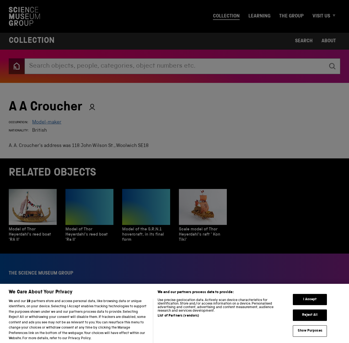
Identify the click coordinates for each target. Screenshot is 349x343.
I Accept (310, 303)
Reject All (310, 319)
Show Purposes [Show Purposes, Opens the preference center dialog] (310, 334)
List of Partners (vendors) (178, 319)
